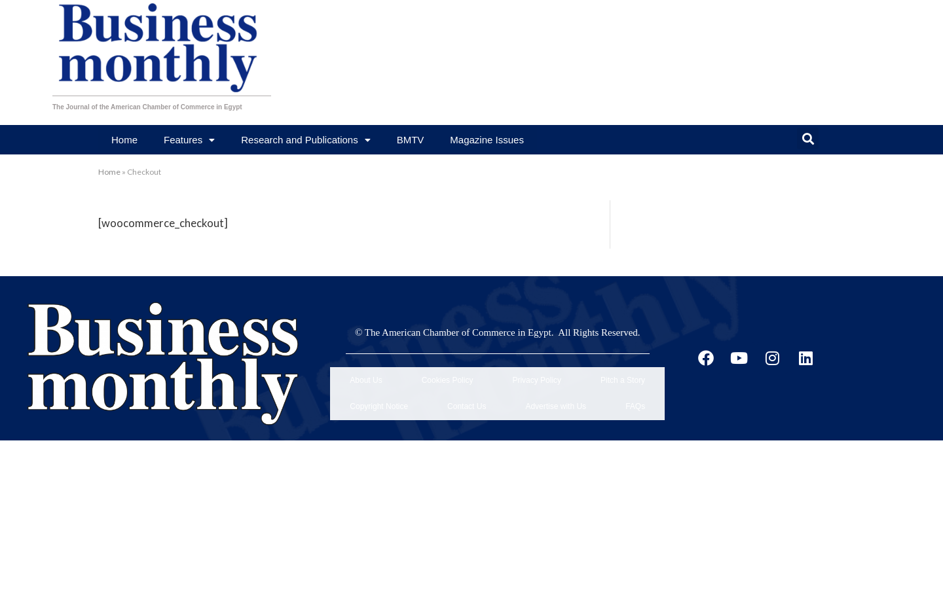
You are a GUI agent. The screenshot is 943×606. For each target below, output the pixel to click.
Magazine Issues (487, 139)
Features (189, 139)
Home (124, 139)
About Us (366, 374)
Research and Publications (305, 139)
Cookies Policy (447, 374)
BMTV (410, 139)
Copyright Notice (379, 388)
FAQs (635, 388)
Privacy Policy (536, 374)
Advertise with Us (555, 388)
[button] (808, 138)
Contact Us (466, 388)
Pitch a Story (623, 374)
